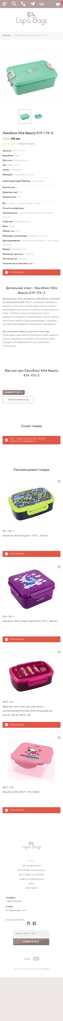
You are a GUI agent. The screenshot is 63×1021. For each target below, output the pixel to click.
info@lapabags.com (16, 910)
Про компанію (32, 866)
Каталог (7, 35)
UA (41, 4)
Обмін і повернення (31, 879)
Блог (32, 884)
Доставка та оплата (31, 875)
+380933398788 (13, 901)
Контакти (31, 888)
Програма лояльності (31, 870)
